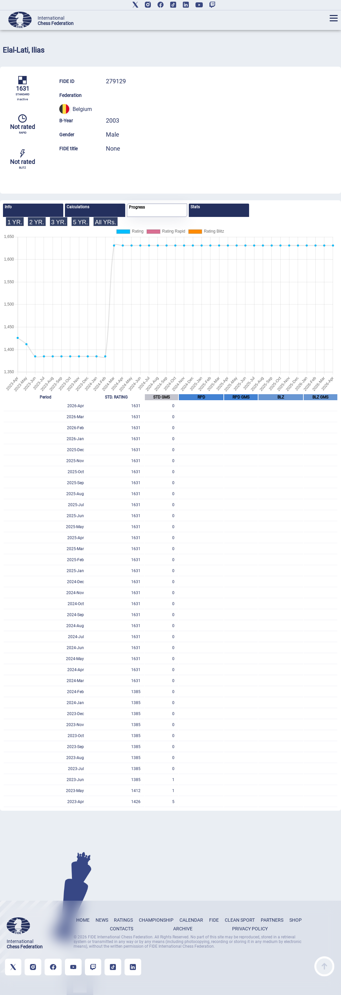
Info (8, 207)
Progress (137, 207)
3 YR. (58, 222)
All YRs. (105, 222)
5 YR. (80, 222)
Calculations (78, 207)
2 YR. (36, 222)
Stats (195, 207)
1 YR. (14, 222)
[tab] (33, 210)
